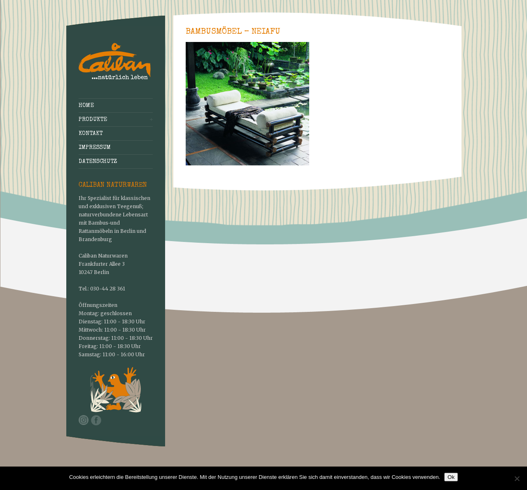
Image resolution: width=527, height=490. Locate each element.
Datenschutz (98, 162)
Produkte (93, 120)
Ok (451, 477)
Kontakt (91, 134)
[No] (517, 478)
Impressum (95, 148)
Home (86, 106)
